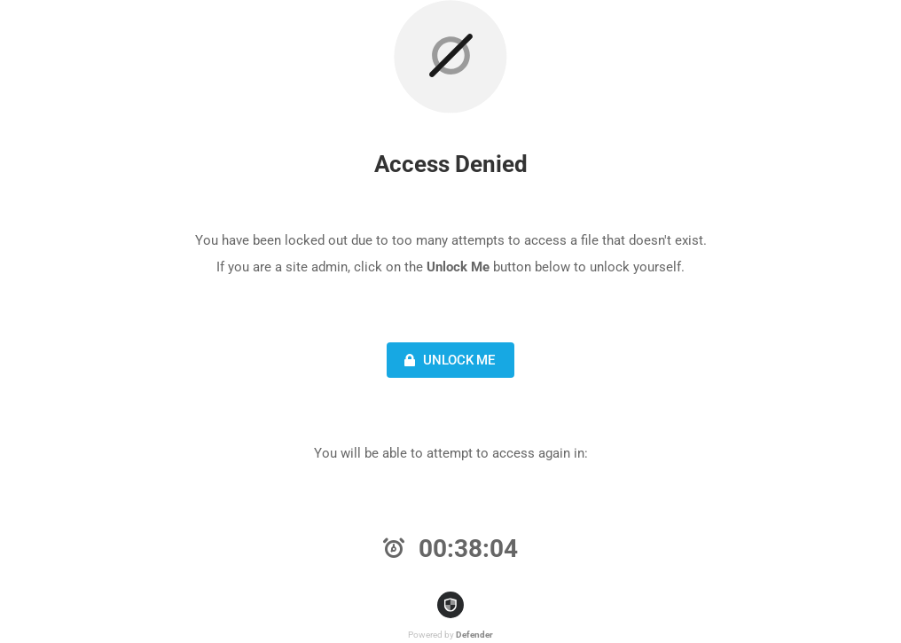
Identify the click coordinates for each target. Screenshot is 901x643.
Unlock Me (447, 360)
